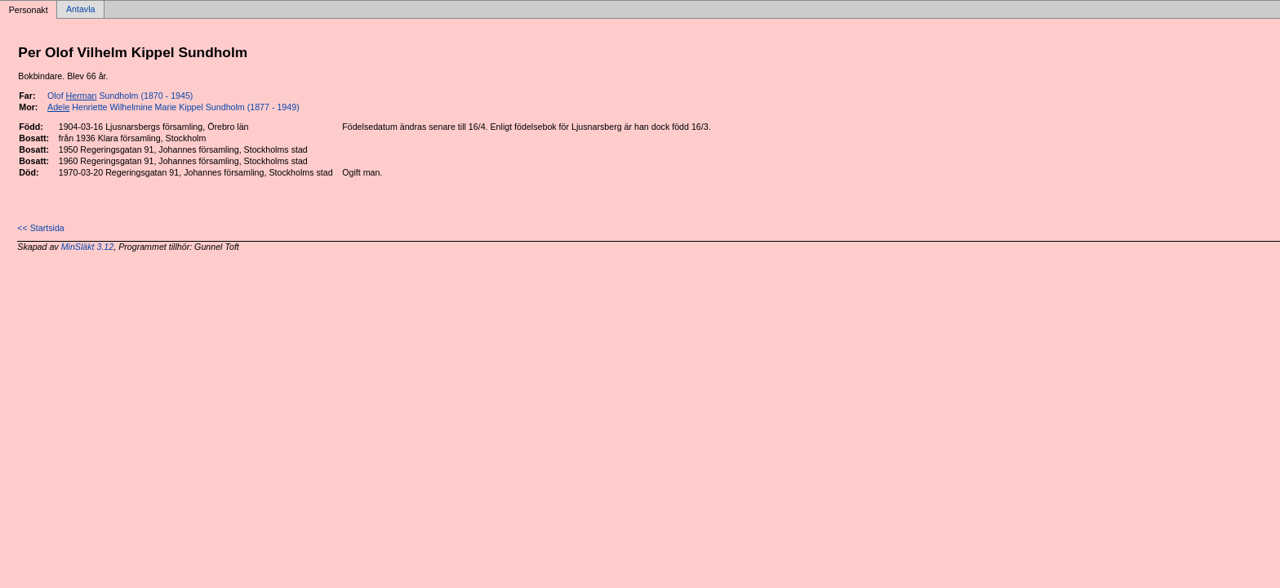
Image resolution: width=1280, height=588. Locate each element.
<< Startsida (40, 228)
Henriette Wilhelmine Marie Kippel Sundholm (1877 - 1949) (173, 107)
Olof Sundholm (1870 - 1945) (120, 95)
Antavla (81, 10)
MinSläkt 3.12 (87, 247)
